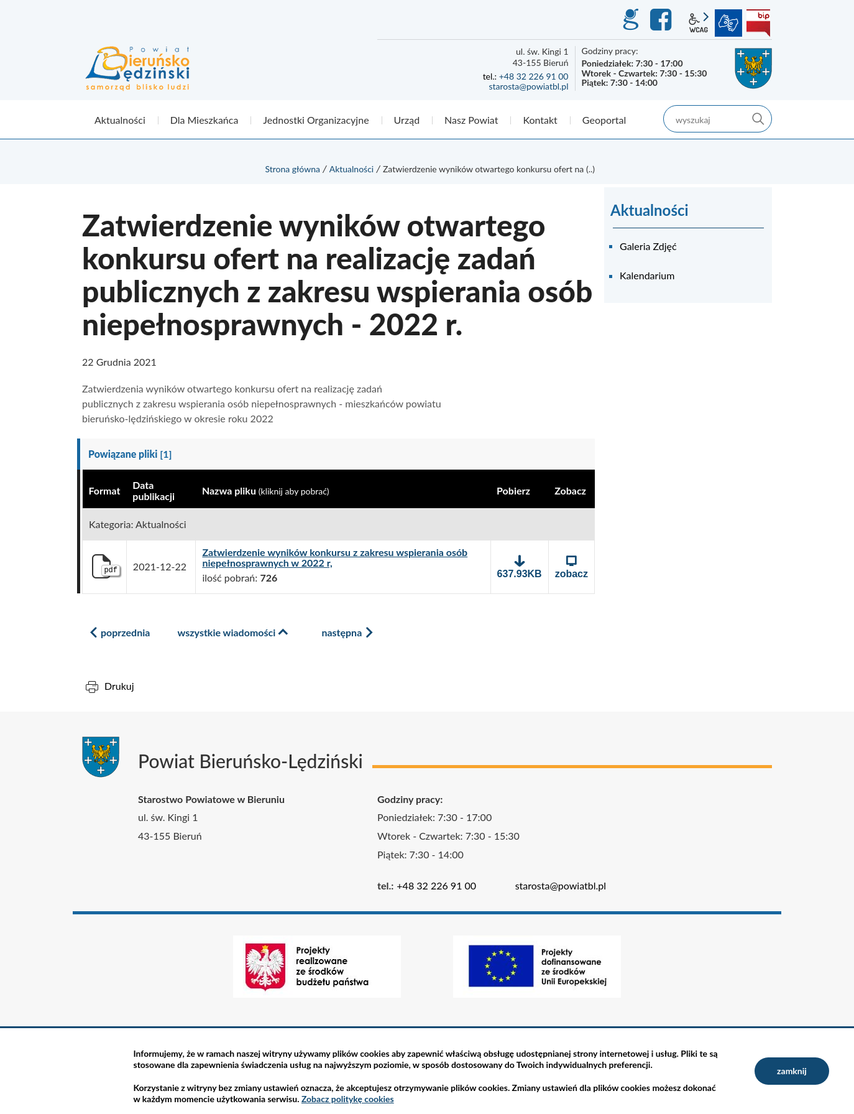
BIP (758, 23)
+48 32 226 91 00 (534, 76)
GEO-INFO (630, 20)
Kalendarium (647, 275)
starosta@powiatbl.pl (528, 86)
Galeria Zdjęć (648, 246)
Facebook (662, 20)
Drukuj (119, 686)
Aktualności (351, 169)
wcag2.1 (698, 23)
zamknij (792, 1070)
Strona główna (292, 169)
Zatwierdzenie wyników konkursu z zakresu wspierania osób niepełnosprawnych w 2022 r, (334, 558)
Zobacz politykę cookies (347, 1098)
